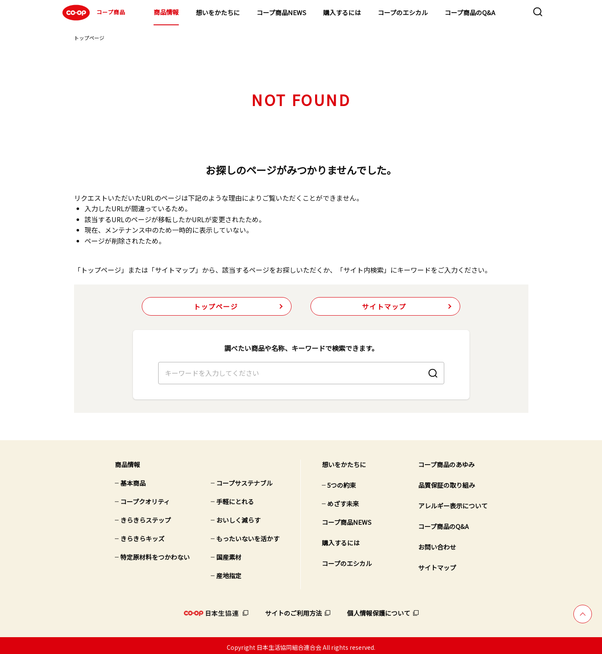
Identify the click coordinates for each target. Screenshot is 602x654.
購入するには (342, 12)
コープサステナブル (244, 479)
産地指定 (228, 572)
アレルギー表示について (453, 502)
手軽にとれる (235, 498)
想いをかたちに (218, 12)
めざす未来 (343, 500)
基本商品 (133, 479)
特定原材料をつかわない (155, 553)
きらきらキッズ (142, 535)
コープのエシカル (403, 12)
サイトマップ (384, 306)
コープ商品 (92, 13)
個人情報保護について (378, 609)
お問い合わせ (437, 543)
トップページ (89, 37)
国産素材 (228, 553)
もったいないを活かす (247, 535)
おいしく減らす (238, 516)
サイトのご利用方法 (293, 609)
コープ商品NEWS (281, 12)
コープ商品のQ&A (470, 12)
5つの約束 (341, 481)
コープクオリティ (145, 498)
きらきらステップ (145, 516)
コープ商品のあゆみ (446, 461)
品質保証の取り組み (446, 481)
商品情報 (166, 12)
